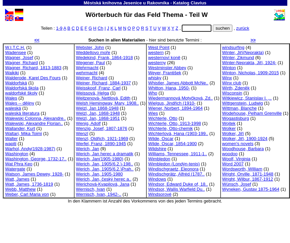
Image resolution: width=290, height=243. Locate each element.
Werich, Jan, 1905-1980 (99, 174)
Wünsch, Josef (236, 184)
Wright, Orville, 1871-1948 (247, 174)
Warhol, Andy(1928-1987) (30, 148)
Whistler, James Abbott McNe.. (178, 82)
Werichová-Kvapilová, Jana (102, 184)
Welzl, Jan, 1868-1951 (98, 118)
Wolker (229, 128)
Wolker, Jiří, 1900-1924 (245, 138)
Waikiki (12, 72)
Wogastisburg (235, 118)
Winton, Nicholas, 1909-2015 (250, 72)
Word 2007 (233, 163)
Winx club (231, 82)
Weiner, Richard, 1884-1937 (103, 82)
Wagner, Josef (19, 57)
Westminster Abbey (167, 67)
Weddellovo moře (93, 52)
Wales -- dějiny (19, 103)
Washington (16, 153)
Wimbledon (159, 158)
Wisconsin (232, 93)
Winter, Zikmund (238, 57)
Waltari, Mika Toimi (23, 133)
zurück (242, 28)
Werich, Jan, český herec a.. (103, 179)
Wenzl (82, 133)
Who (152, 93)
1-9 (59, 28)
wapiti (11, 143)
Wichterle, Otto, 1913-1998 (174, 123)
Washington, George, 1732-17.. (35, 158)
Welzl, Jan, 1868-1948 (98, 113)
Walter (11, 138)
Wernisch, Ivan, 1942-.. (98, 194)
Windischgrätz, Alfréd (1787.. (176, 174)
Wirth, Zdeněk (236, 87)
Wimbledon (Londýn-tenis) (174, 163)
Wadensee (15, 52)
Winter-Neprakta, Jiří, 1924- (249, 62)
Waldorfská (16, 82)
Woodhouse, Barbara (243, 148)
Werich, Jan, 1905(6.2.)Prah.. (105, 168)
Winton (229, 67)
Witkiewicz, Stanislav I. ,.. (247, 98)
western (156, 52)
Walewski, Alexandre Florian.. (34, 123)
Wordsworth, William (242, 168)
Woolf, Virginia (236, 158)
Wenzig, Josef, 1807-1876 (101, 128)
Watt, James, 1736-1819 (29, 184)
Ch (100, 28)
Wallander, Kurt (20, 128)
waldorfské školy (21, 93)
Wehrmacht (87, 67)
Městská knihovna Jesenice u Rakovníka (126, 2)
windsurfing (233, 47)
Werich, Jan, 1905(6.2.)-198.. (104, 163)
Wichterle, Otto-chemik (170, 128)
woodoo (230, 153)
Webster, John (90, 47)
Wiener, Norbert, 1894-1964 (175, 108)
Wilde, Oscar (160, 138)
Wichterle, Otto (162, 118)
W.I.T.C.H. (15, 47)
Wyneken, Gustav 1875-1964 (251, 189)
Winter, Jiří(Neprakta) (243, 52)
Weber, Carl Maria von (27, 194)
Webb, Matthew (20, 189)
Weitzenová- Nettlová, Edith (103, 98)
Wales (11, 98)
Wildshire (157, 148)
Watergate (15, 168)
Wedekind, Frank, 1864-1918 (104, 57)
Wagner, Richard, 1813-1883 (33, 67)
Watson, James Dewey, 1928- (34, 174)
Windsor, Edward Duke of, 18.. (178, 184)
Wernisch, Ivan (90, 189)
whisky (154, 77)
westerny (157, 62)
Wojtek (229, 123)
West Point (158, 47)
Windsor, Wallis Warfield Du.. (176, 189)
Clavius (198, 2)
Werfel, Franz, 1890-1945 (101, 143)
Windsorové (159, 194)
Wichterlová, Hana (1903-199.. (178, 133)
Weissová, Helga (92, 93)
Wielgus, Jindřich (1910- (172, 103)
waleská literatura (22, 113)
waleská (13, 108)
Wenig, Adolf (88, 123)
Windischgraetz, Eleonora (173, 168)
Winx (227, 77)
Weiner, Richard (91, 77)
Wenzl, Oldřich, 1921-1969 (102, 138)
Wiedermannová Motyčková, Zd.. (180, 98)
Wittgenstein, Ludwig (242, 103)
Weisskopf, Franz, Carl (98, 87)
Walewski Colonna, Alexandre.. (35, 118)
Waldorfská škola (21, 87)
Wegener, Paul (90, 62)
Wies (153, 113)
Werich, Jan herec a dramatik (104, 153)
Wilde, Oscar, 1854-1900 (172, 143)
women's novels (238, 143)
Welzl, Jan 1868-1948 (97, 108)
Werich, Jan (87, 148)
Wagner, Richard (21, 62)
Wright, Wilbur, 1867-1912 (247, 179)
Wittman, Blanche (239, 108)
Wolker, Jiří (233, 133)
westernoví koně (164, 57)
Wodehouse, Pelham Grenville (252, 113)
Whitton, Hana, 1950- (169, 87)
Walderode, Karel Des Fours (33, 77)
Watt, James (17, 179)
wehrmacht (86, 72)
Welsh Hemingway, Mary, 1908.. (107, 103)
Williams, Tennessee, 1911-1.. (177, 153)
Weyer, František (164, 72)
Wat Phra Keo (18, 163)
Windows (157, 179)
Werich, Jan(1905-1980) (99, 158)
